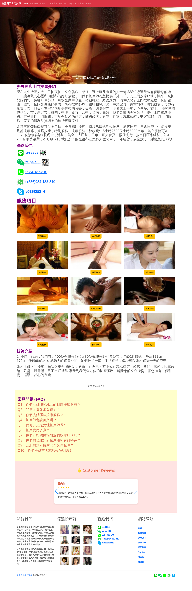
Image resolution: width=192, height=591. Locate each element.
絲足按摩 (96, 272)
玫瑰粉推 (42, 344)
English (72, 3)
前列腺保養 (96, 308)
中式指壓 (96, 236)
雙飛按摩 (42, 236)
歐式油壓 (150, 308)
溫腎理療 (150, 236)
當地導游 (150, 272)
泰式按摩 (42, 272)
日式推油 (42, 308)
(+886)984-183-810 (40, 181)
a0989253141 (36, 191)
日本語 (81, 3)
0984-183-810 (36, 171)
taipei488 (32, 162)
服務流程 (53, 3)
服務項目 (44, 3)
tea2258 (31, 152)
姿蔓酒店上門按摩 (11, 3)
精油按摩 (96, 344)
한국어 (88, 3)
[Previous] (94, 381)
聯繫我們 (63, 3)
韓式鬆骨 (150, 344)
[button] (135, 491)
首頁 (26, 3)
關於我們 (34, 3)
